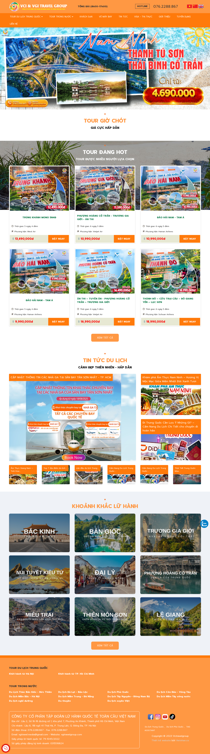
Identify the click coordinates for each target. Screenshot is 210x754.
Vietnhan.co (182, 740)
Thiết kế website (161, 740)
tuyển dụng (184, 16)
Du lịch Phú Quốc (118, 692)
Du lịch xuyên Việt (118, 701)
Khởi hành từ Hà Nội (21, 674)
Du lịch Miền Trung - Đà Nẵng (76, 696)
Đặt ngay (58, 239)
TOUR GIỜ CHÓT (105, 121)
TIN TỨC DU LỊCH (105, 360)
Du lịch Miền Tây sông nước (173, 696)
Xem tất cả (105, 338)
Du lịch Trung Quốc (154, 726)
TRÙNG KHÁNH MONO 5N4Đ (39, 217)
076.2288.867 (165, 6)
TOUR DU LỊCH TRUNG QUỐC (26, 16)
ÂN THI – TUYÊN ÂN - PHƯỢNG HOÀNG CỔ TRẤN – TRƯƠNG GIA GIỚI (103, 300)
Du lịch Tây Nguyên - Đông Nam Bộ (128, 696)
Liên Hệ (14, 23)
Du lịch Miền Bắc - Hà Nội (24, 696)
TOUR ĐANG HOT (105, 152)
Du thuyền (64, 701)
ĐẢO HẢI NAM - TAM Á (170, 217)
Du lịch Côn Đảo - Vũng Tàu (173, 692)
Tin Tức (123, 16)
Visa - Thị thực (143, 16)
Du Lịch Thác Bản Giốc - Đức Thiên (30, 692)
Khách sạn (86, 16)
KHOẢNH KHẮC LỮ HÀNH (105, 506)
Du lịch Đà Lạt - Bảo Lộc (73, 692)
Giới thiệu (164, 16)
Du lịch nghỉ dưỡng (21, 701)
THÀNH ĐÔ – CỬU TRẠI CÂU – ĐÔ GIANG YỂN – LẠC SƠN (168, 300)
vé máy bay (105, 16)
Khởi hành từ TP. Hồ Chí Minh (76, 674)
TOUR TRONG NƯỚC (61, 16)
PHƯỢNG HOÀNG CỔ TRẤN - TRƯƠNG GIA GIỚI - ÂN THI (103, 217)
